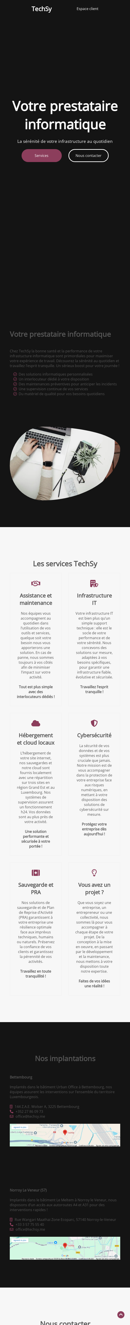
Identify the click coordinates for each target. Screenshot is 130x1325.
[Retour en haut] (120, 1314)
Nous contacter (89, 155)
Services (41, 155)
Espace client (87, 8)
